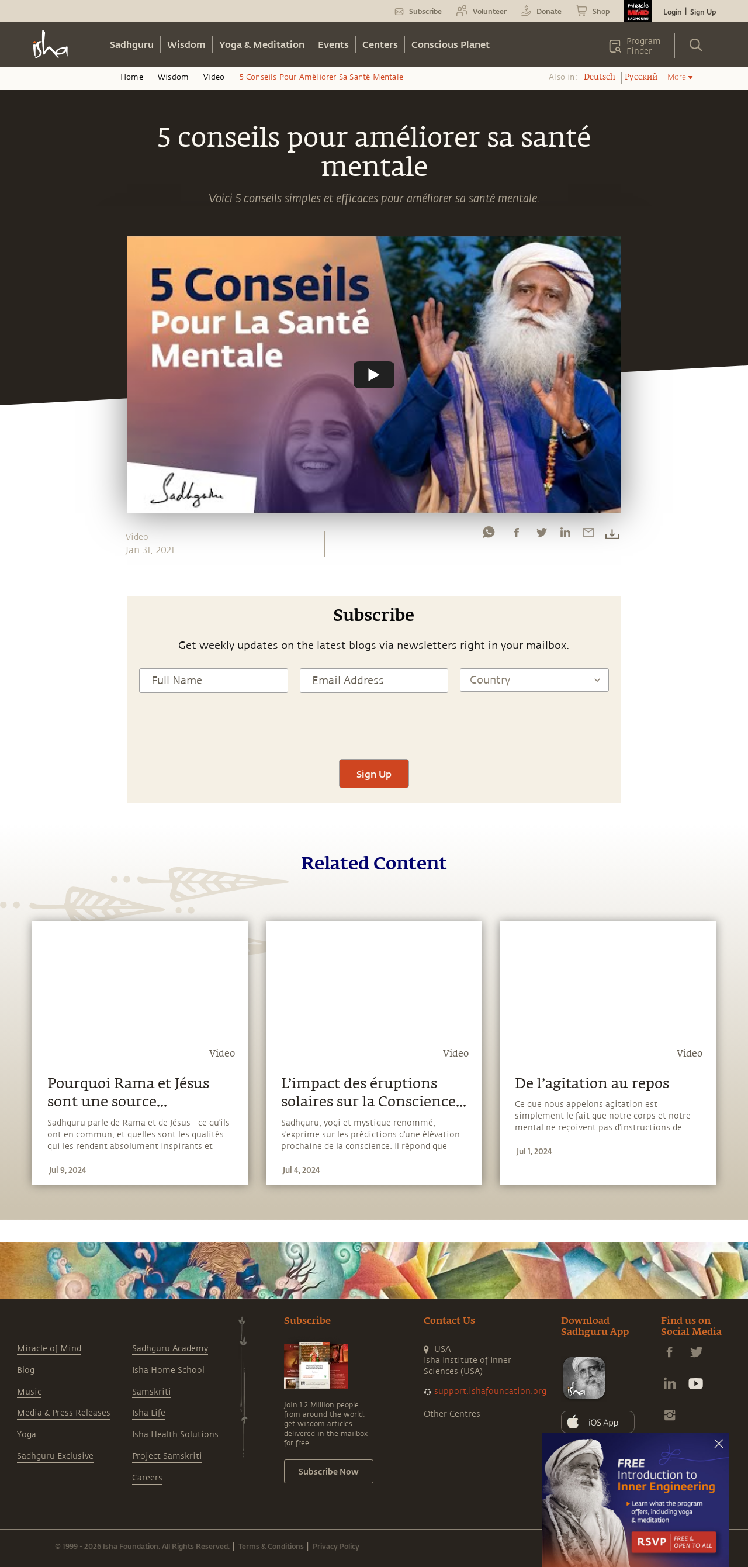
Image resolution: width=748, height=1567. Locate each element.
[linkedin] (565, 535)
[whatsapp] (488, 535)
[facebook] (516, 535)
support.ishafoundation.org (490, 1391)
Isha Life (148, 1413)
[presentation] (374, 724)
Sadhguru (132, 44)
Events (333, 44)
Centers (380, 44)
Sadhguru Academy (170, 1348)
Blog (25, 1370)
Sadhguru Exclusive (55, 1456)
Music (29, 1391)
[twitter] (541, 535)
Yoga (26, 1434)
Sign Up (703, 11)
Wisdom (186, 44)
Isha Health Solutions (175, 1434)
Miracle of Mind (49, 1348)
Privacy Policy (336, 1546)
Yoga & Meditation (261, 44)
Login (672, 11)
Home (131, 77)
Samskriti (151, 1391)
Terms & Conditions (271, 1546)
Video (213, 77)
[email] (588, 535)
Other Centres (452, 1414)
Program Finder (643, 46)
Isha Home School (168, 1370)
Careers (147, 1477)
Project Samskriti (167, 1456)
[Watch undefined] (374, 374)
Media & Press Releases (63, 1413)
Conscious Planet (450, 44)
